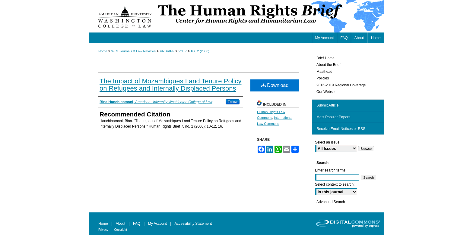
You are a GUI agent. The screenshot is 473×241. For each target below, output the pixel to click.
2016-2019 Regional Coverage (341, 85)
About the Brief (328, 65)
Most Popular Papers (333, 117)
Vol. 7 (183, 51)
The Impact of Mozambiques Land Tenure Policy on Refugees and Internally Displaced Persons (170, 84)
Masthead (324, 72)
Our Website (326, 92)
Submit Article (327, 105)
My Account (157, 223)
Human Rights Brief (270, 16)
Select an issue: (328, 142)
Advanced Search (330, 202)
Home (102, 51)
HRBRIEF (167, 51)
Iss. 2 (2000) (200, 51)
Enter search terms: (331, 170)
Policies (322, 78)
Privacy (103, 229)
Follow (232, 102)
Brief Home (325, 58)
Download (275, 85)
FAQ (136, 223)
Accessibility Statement (193, 223)
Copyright (120, 229)
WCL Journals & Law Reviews (133, 51)
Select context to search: (334, 184)
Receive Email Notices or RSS (340, 129)
